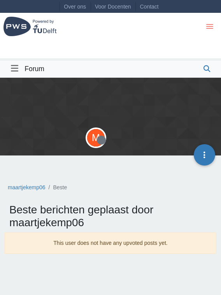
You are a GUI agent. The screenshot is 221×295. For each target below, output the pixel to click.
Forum (34, 69)
